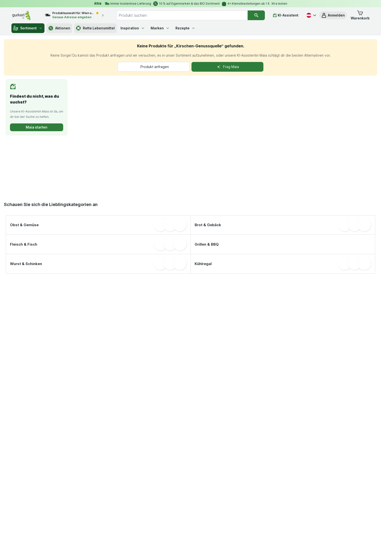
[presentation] (86, 164)
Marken (160, 28)
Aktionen (59, 28)
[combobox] (182, 15)
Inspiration (133, 28)
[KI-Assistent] (286, 15)
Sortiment (28, 28)
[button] (333, 15)
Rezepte (185, 28)
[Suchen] (256, 15)
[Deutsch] (310, 15)
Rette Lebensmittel (95, 28)
